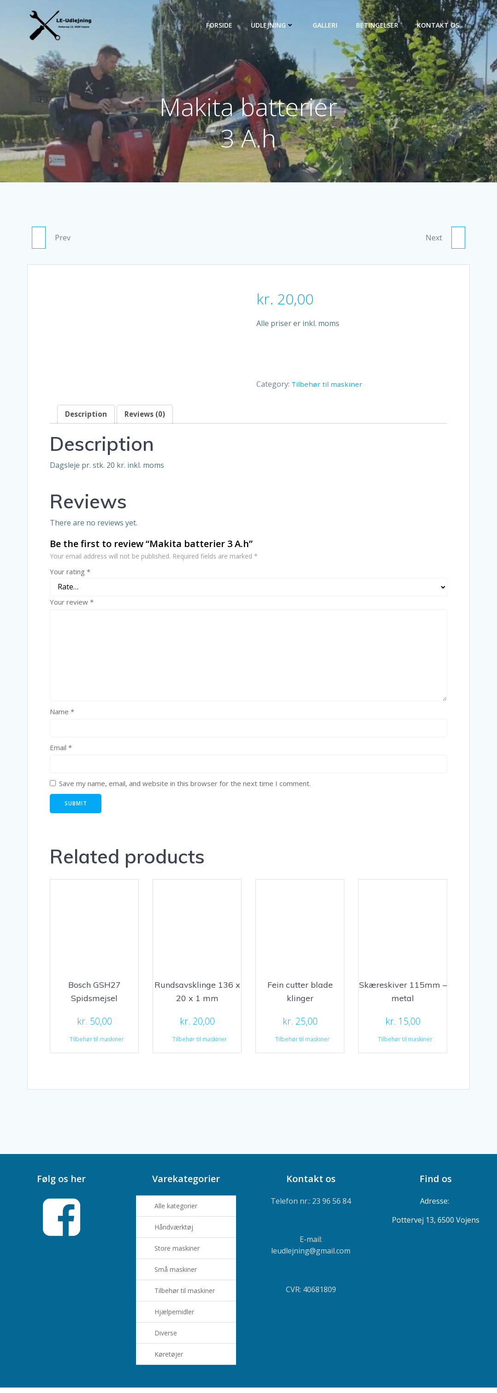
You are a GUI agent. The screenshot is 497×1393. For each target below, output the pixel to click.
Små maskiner (178, 1273)
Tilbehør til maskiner (327, 386)
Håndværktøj (176, 1231)
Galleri (326, 25)
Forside (220, 25)
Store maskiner (179, 1252)
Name (62, 714)
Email (61, 750)
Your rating (70, 574)
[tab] (86, 416)
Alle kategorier (178, 1210)
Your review (72, 604)
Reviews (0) (146, 417)
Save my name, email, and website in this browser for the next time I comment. (185, 786)
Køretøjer (171, 1358)
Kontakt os (439, 25)
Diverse (168, 1337)
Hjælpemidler (176, 1315)
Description (86, 417)
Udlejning (274, 25)
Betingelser (378, 25)
